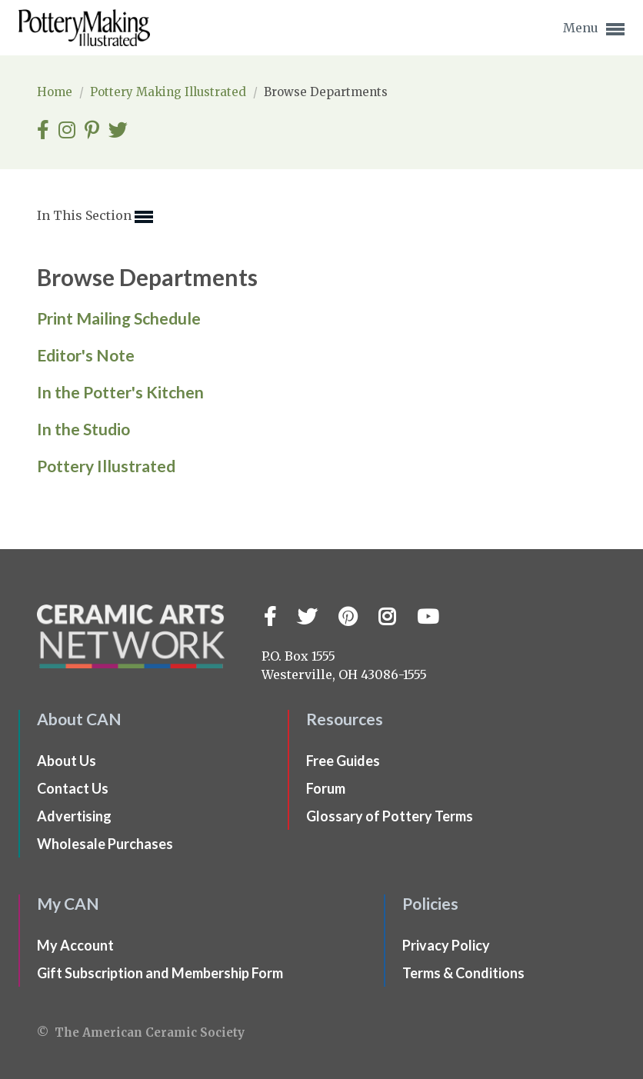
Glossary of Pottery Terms (389, 816)
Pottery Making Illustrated (169, 92)
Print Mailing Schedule (119, 318)
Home (56, 92)
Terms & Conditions (463, 972)
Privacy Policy (446, 945)
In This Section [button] (95, 217)
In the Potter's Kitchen (120, 391)
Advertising (74, 816)
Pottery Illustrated (106, 465)
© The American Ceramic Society (141, 1032)
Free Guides (343, 760)
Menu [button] (594, 29)
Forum (325, 788)
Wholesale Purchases (105, 843)
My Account (75, 945)
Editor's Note (86, 355)
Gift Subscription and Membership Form (160, 972)
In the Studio (83, 428)
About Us (66, 760)
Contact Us (72, 788)
